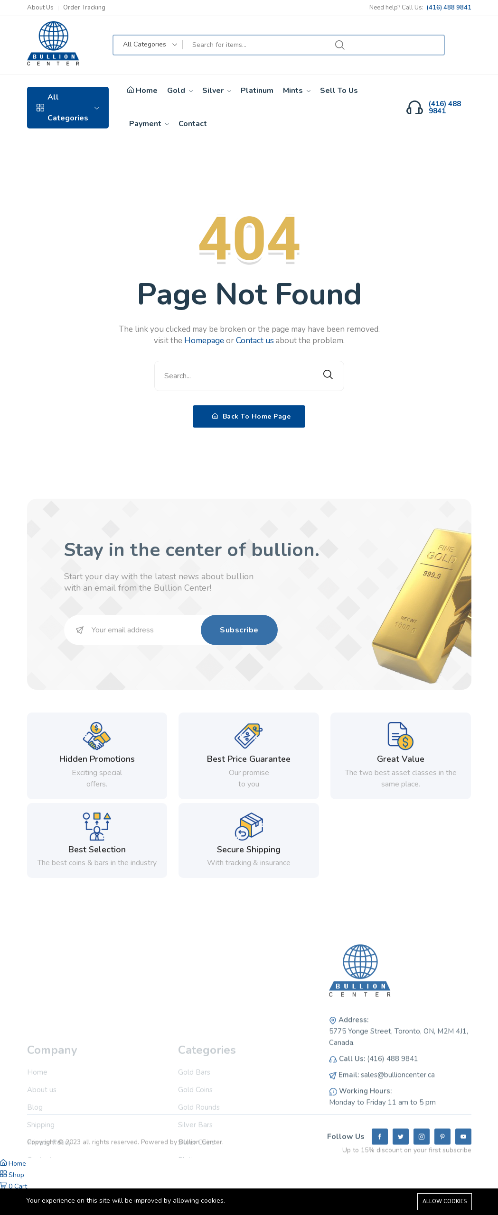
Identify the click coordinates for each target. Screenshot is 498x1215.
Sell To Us (339, 90)
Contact (193, 123)
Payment (149, 123)
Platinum (257, 90)
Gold (180, 90)
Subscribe (239, 630)
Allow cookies (445, 1201)
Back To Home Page (251, 416)
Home (142, 91)
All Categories (68, 107)
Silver (216, 90)
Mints (296, 90)
